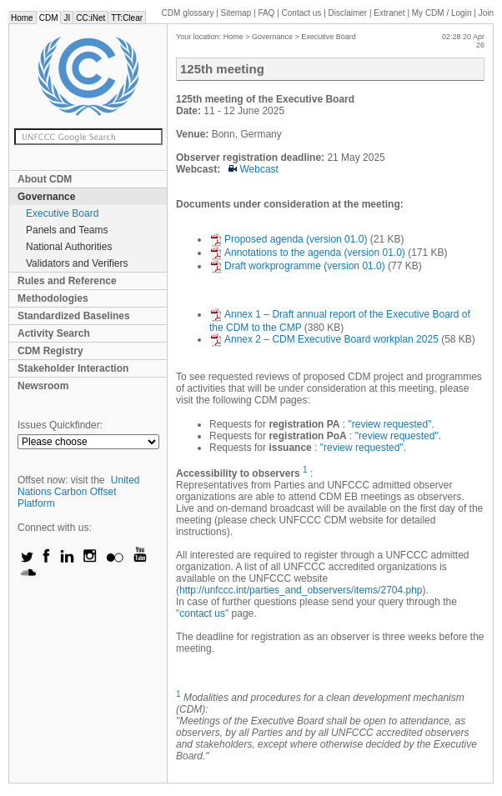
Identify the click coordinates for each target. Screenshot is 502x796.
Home (22, 18)
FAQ (266, 13)
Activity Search (54, 333)
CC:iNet (90, 18)
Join (486, 13)
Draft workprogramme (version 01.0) (297, 266)
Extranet (389, 13)
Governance (46, 197)
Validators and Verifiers (77, 263)
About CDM (45, 179)
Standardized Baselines (74, 316)
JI (66, 18)
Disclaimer (348, 13)
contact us (202, 613)
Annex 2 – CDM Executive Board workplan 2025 (324, 339)
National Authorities (69, 247)
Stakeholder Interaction (73, 368)
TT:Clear (127, 18)
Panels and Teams (67, 230)
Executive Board (62, 213)
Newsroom (43, 386)
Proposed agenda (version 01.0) (288, 239)
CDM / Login (443, 13)
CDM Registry (50, 351)
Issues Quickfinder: (60, 425)
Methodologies (53, 298)
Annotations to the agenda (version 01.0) (307, 252)
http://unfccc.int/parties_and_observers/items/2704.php (301, 590)
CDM (48, 18)
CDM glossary (188, 13)
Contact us (302, 13)
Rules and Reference (67, 281)
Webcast (253, 169)
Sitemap (236, 13)
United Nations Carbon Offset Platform (79, 491)
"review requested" (390, 424)
